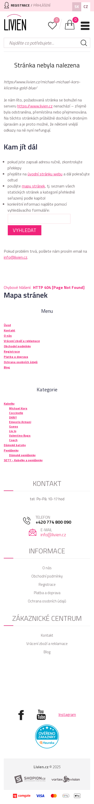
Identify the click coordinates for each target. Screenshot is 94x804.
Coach (13, 440)
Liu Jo (12, 431)
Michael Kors (18, 408)
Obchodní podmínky (47, 576)
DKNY (13, 417)
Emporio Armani (20, 421)
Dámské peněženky (22, 455)
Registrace (47, 584)
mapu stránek (33, 186)
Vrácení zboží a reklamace (47, 643)
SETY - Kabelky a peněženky (23, 460)
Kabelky (9, 403)
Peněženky (11, 450)
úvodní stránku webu (45, 174)
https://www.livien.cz (35, 106)
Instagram (67, 714)
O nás (47, 568)
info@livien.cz (15, 257)
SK (76, 7)
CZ (85, 7)
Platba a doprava (47, 593)
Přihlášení (41, 5)
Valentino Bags (20, 435)
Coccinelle (16, 412)
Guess (13, 426)
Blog (47, 652)
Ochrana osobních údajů (47, 601)
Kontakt (47, 635)
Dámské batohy (15, 445)
